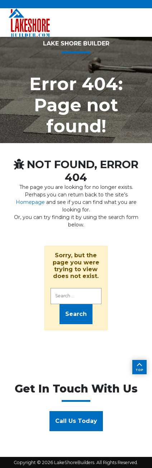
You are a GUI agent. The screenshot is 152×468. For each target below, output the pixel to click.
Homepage (30, 202)
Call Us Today (76, 421)
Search (76, 314)
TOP (139, 367)
